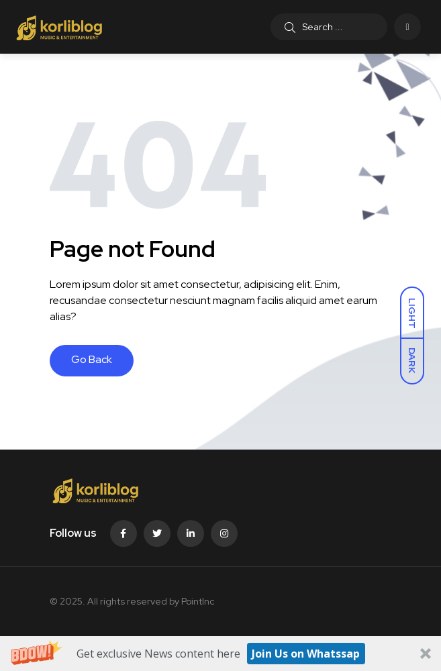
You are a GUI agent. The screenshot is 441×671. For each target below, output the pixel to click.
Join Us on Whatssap (306, 653)
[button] (220, 653)
